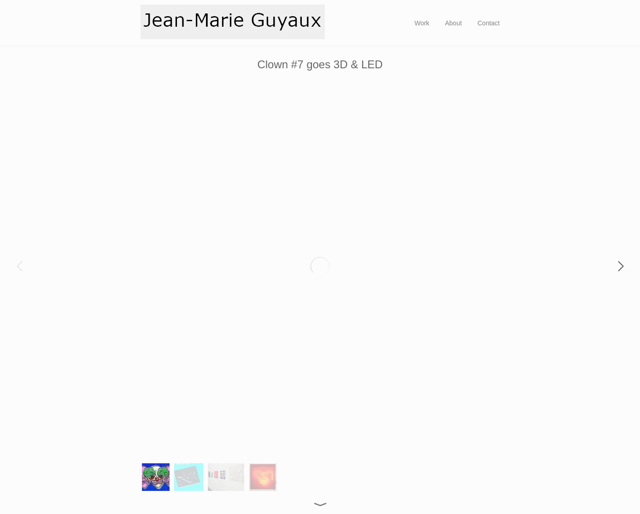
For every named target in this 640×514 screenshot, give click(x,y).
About (453, 23)
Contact (488, 23)
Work (421, 23)
